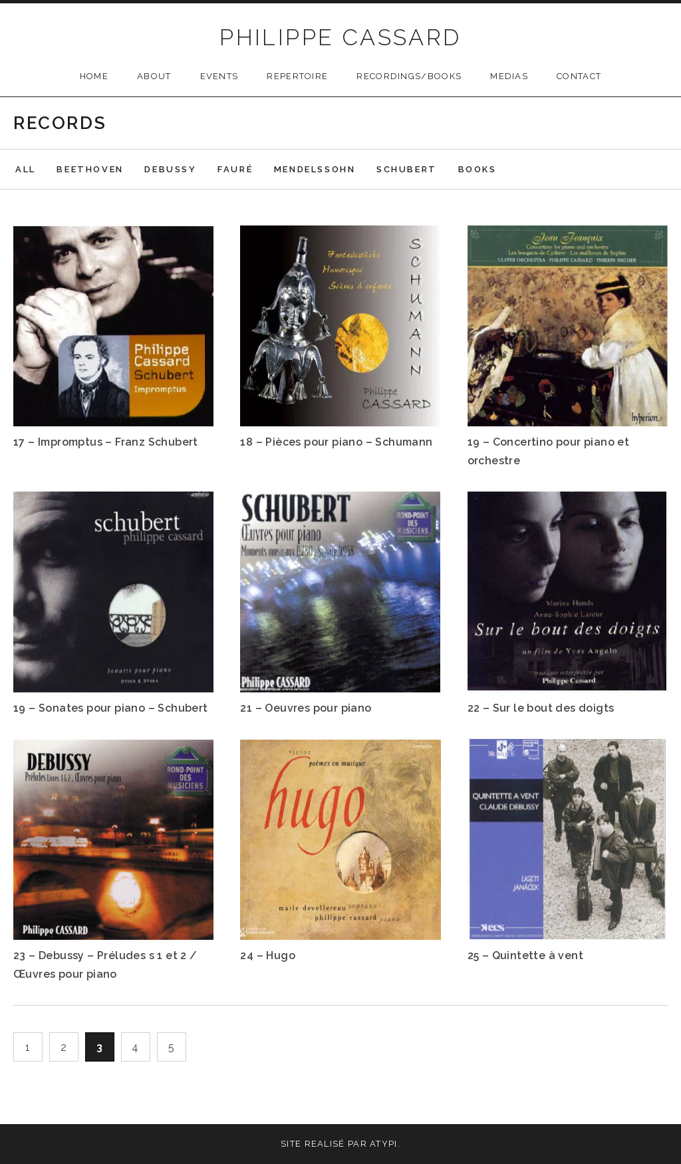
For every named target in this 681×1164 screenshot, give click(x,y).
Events (219, 76)
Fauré (235, 169)
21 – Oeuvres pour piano (305, 708)
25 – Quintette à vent (525, 955)
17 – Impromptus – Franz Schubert (105, 442)
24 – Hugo (267, 955)
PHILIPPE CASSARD (340, 37)
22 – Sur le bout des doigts (541, 708)
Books (477, 169)
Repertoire (297, 76)
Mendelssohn (315, 169)
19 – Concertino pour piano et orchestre (549, 451)
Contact (579, 76)
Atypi (384, 1144)
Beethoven (90, 169)
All (25, 169)
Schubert (406, 169)
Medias (509, 76)
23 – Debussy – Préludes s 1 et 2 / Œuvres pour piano (105, 964)
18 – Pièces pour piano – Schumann (336, 442)
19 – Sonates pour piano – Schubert (110, 708)
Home (94, 76)
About (154, 76)
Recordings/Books (409, 76)
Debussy (170, 169)
